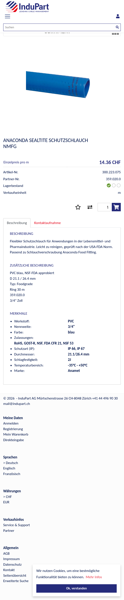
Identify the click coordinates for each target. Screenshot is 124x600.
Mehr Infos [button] (94, 577)
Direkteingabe (13, 440)
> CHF (7, 496)
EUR (6, 502)
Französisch (11, 474)
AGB (6, 553)
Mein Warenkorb (15, 434)
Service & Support (16, 525)
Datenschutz (12, 564)
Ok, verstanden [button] (76, 588)
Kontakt (9, 570)
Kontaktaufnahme (47, 223)
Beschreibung (17, 223)
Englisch (9, 468)
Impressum (11, 559)
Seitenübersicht (14, 575)
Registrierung (13, 429)
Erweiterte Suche (16, 581)
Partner (8, 530)
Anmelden (10, 423)
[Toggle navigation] (7, 16)
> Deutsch (10, 463)
